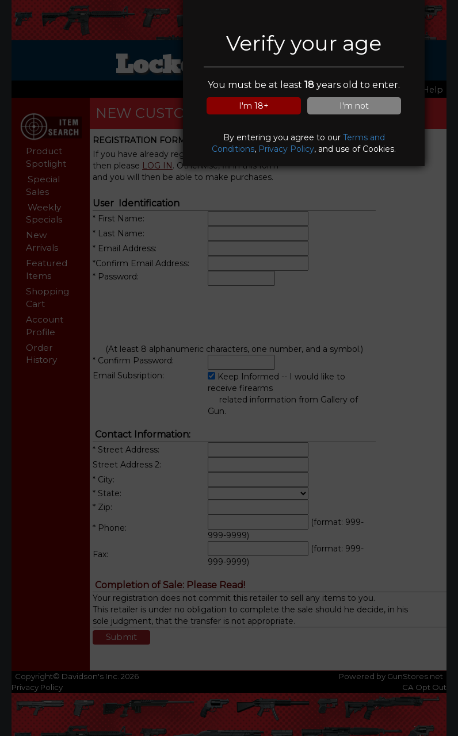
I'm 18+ (254, 106)
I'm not (354, 106)
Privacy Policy (286, 149)
